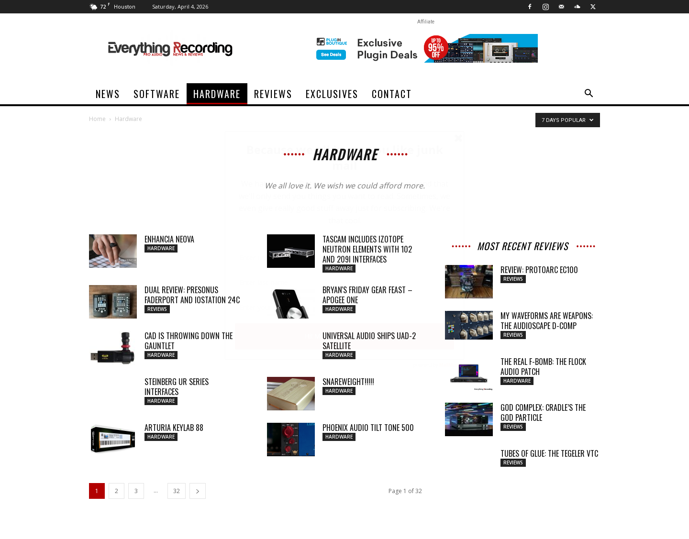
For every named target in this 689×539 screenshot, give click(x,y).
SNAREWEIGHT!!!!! (348, 381)
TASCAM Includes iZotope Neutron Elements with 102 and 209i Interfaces (367, 249)
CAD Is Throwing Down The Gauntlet (188, 341)
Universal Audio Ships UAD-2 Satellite (369, 341)
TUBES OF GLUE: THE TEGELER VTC (549, 453)
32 (176, 491)
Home (97, 119)
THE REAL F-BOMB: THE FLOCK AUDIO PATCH (543, 366)
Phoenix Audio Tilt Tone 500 (368, 427)
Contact (392, 94)
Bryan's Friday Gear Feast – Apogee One (367, 295)
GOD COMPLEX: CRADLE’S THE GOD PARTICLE (543, 412)
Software (156, 94)
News (108, 94)
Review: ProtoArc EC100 (539, 269)
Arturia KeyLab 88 (173, 427)
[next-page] (197, 491)
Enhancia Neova (169, 239)
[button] (588, 94)
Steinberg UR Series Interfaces (176, 386)
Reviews (273, 94)
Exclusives (332, 94)
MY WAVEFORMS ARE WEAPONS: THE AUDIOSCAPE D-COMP (546, 320)
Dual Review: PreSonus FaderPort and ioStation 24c (192, 295)
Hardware (217, 94)
